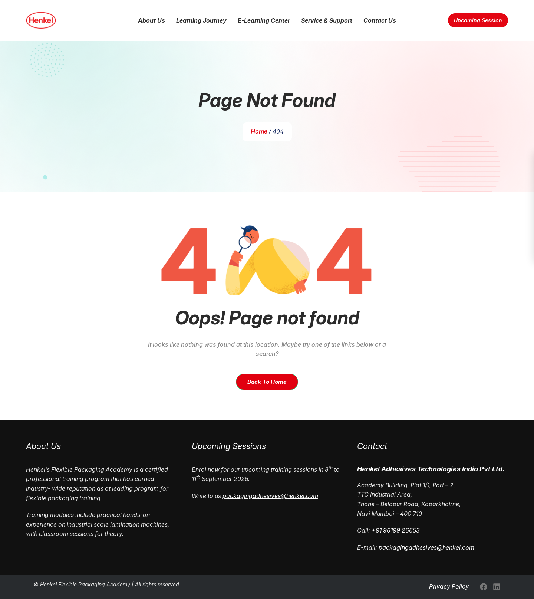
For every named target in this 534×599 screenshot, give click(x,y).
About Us (151, 20)
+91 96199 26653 (396, 530)
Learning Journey (201, 20)
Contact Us (379, 20)
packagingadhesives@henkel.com (426, 547)
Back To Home (267, 381)
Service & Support (326, 20)
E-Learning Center (264, 20)
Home (259, 131)
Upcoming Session (478, 20)
